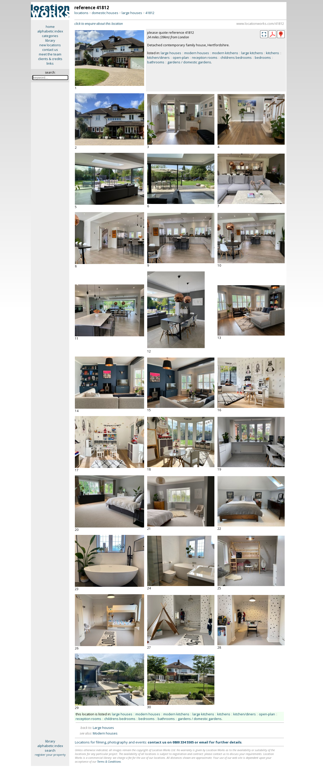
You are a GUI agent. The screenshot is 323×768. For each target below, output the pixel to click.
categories (50, 35)
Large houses (103, 727)
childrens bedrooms (236, 57)
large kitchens (252, 53)
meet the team (50, 54)
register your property (50, 754)
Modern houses (105, 733)
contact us (50, 49)
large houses (132, 12)
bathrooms (155, 62)
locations (81, 12)
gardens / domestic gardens (189, 62)
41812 (149, 12)
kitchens (272, 53)
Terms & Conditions (109, 761)
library (50, 40)
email (203, 742)
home (50, 26)
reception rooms (204, 57)
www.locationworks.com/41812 (260, 23)
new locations (50, 45)
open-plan (181, 57)
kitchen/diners (158, 57)
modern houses (196, 53)
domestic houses (105, 12)
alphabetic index (50, 31)
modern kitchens (225, 53)
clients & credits (50, 58)
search (50, 750)
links (50, 63)
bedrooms (263, 57)
